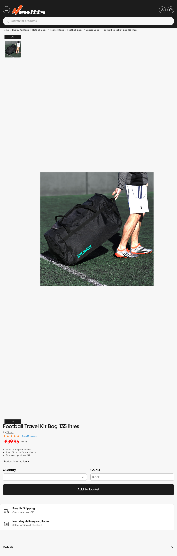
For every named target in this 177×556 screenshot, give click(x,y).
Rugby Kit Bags (20, 30)
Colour (95, 470)
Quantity (9, 470)
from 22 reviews (29, 436)
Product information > (16, 461)
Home (6, 30)
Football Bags (75, 30)
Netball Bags (39, 30)
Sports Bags (92, 30)
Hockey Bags (57, 30)
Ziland (9, 432)
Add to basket (88, 489)
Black (96, 477)
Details (8, 547)
